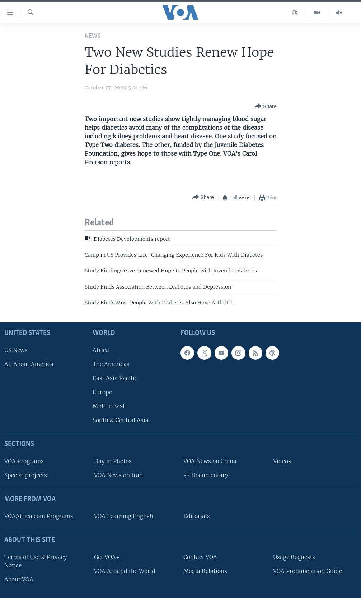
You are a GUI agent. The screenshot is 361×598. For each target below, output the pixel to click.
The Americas (111, 363)
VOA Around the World (124, 570)
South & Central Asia (121, 420)
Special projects (25, 475)
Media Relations (205, 570)
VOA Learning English (123, 516)
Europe (102, 392)
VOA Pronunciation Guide (307, 570)
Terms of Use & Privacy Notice (35, 561)
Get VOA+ (106, 556)
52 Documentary (205, 475)
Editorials (196, 516)
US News (16, 349)
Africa (101, 349)
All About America (28, 363)
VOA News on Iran (118, 475)
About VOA (18, 579)
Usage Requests (294, 556)
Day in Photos (113, 461)
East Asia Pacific (115, 378)
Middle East (109, 406)
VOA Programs (24, 461)
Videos (282, 461)
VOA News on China (209, 461)
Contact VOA (200, 556)
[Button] (265, 106)
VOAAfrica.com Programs (38, 516)
